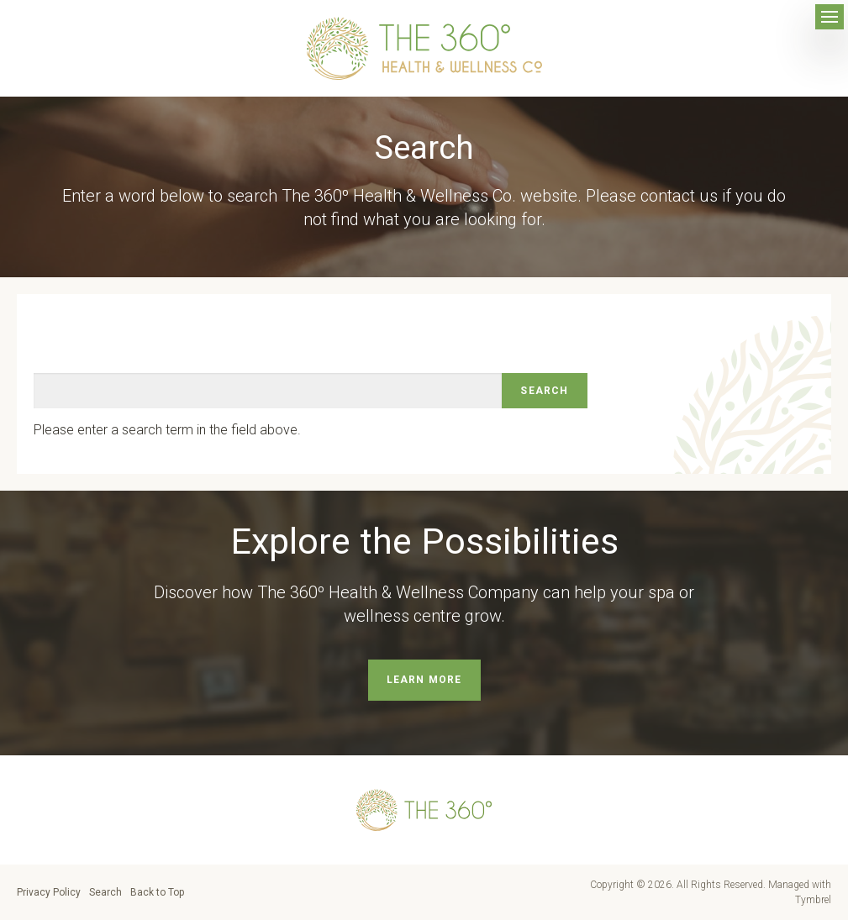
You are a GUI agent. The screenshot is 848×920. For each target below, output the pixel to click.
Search (105, 892)
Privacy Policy (49, 892)
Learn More (424, 680)
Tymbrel (813, 900)
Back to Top (157, 892)
